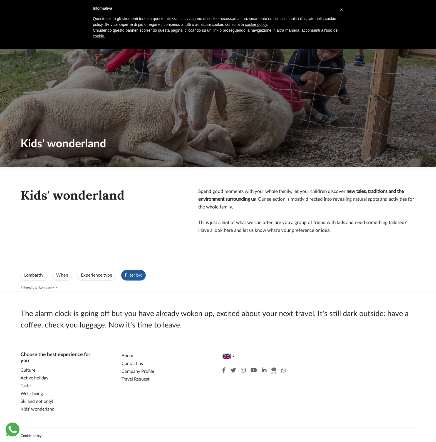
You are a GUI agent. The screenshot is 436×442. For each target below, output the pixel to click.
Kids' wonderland (37, 409)
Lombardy (33, 275)
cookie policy (256, 24)
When (62, 275)
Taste (26, 386)
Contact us (132, 363)
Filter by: (133, 275)
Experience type (96, 275)
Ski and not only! (37, 401)
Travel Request (136, 379)
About (128, 356)
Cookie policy (31, 436)
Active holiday (34, 378)
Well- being (32, 393)
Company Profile (138, 371)
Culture (28, 370)
